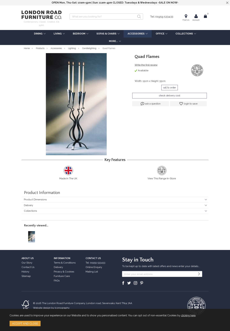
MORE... (113, 41)
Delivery (28, 205)
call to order (169, 87)
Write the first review (146, 64)
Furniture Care (62, 276)
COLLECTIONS (184, 33)
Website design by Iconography (51, 307)
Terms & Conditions (65, 262)
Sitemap (26, 276)
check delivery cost (169, 95)
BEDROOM (79, 33)
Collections (30, 210)
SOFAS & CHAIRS (106, 33)
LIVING (58, 33)
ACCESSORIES (136, 33)
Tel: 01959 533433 (161, 16)
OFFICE (160, 33)
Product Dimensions (35, 199)
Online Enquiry (94, 267)
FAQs (57, 280)
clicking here (188, 315)
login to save (188, 103)
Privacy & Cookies (64, 271)
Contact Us (28, 267)
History (25, 271)
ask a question (151, 103)
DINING (38, 33)
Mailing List (92, 271)
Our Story (27, 262)
